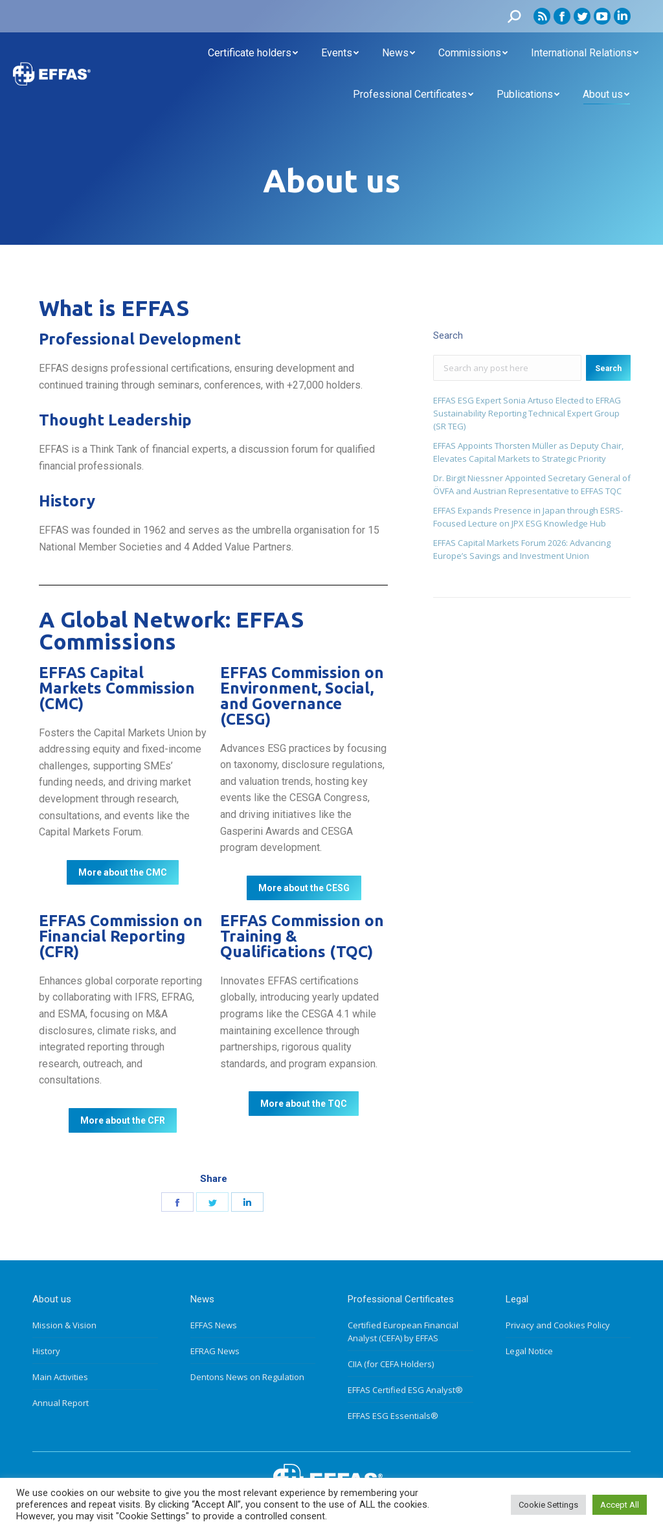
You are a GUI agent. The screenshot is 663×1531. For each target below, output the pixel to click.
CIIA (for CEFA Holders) (391, 1364)
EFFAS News (213, 1325)
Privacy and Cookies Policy (558, 1325)
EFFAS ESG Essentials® (393, 1416)
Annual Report (60, 1403)
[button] (123, 872)
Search (608, 368)
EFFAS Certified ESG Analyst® (405, 1390)
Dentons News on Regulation (247, 1377)
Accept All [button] (619, 1505)
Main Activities (60, 1377)
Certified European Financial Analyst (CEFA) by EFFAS (403, 1331)
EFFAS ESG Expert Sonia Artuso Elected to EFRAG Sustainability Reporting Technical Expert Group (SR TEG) (527, 413)
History (46, 1351)
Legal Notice (529, 1351)
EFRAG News (215, 1351)
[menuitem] (252, 53)
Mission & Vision (64, 1325)
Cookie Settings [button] (548, 1505)
